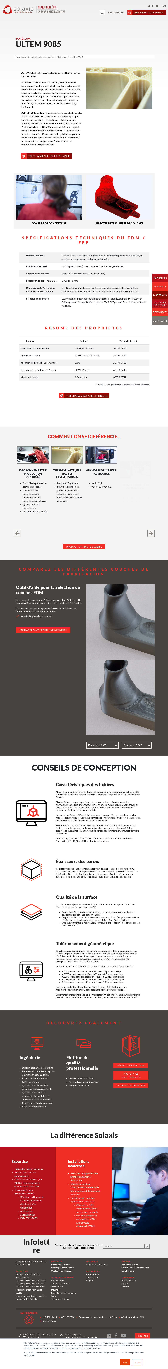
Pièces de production (140, 1065)
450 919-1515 (34, 1337)
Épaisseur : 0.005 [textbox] (106, 745)
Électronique (57, 1286)
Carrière (125, 1286)
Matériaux (160, 295)
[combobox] (111, 745)
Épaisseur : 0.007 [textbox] (142, 745)
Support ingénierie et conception (31, 1296)
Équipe (124, 1283)
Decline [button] (137, 1362)
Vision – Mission (128, 1280)
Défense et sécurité (60, 1283)
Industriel (55, 1289)
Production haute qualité (84, 546)
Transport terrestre (60, 1299)
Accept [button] (125, 1362)
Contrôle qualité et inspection (135, 1267)
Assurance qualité (129, 1264)
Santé (53, 1296)
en (164, 5)
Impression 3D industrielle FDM (32, 1280)
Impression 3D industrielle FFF (32, 1283)
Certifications (127, 1271)
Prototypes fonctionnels (140, 1075)
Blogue (89, 1280)
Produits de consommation (63, 1293)
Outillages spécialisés (140, 1085)
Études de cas (92, 1274)
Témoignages (92, 1277)
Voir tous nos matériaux (97, 1264)
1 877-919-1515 (116, 12)
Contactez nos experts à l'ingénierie (34, 630)
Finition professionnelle (26, 1299)
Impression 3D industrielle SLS (32, 1287)
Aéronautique (57, 1280)
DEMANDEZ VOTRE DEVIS (149, 12)
